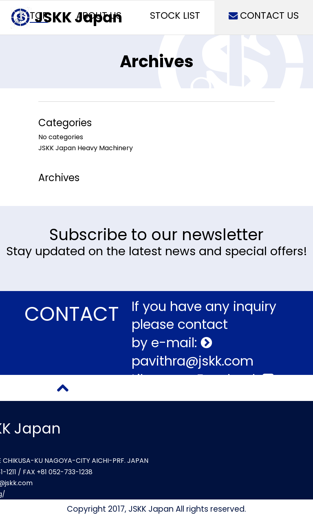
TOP (39, 15)
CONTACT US (264, 15)
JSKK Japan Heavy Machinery (85, 148)
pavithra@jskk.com (192, 361)
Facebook (235, 379)
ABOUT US (98, 15)
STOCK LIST (175, 15)
